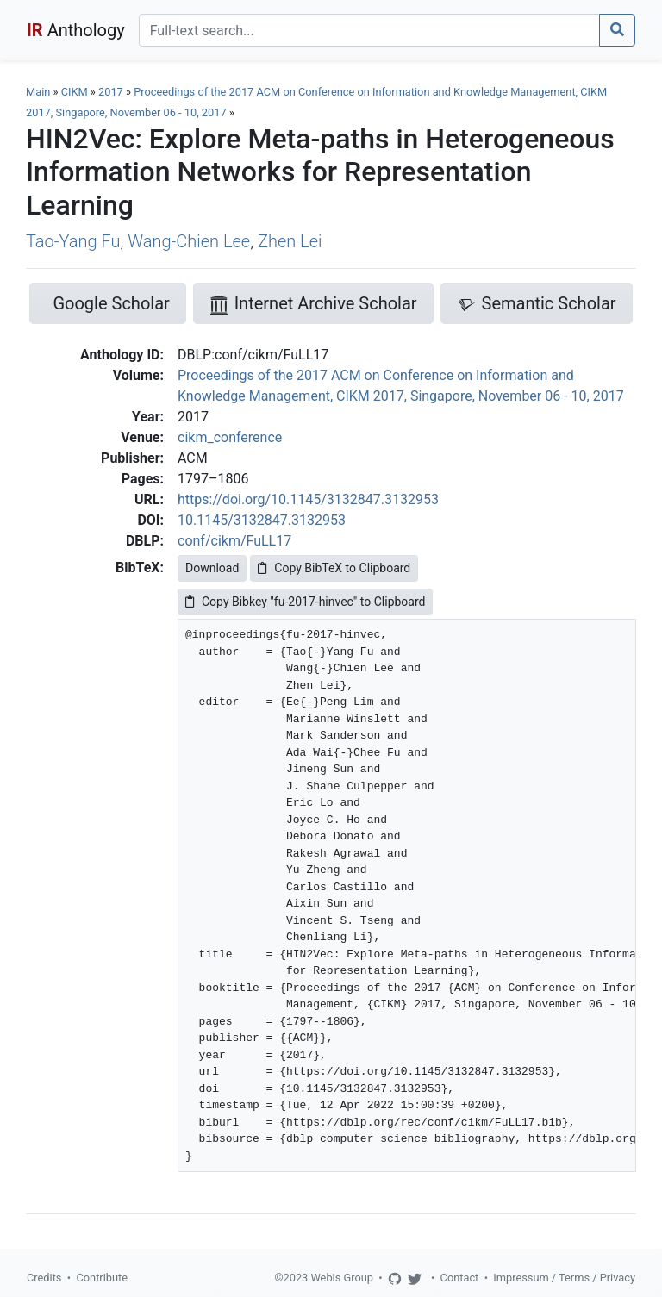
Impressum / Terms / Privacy (564, 1277)
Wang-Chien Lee (189, 241)
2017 (110, 91)
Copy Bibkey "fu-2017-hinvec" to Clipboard (305, 601)
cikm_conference (230, 437)
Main (38, 91)
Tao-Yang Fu (73, 241)
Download (212, 568)
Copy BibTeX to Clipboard (334, 568)
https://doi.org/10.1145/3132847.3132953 (308, 499)
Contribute (102, 1277)
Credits (44, 1277)
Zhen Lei (290, 241)
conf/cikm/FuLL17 (234, 541)
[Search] (369, 30)
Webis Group (341, 1277)
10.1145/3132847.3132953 (262, 520)
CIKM (74, 91)
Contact (459, 1277)
